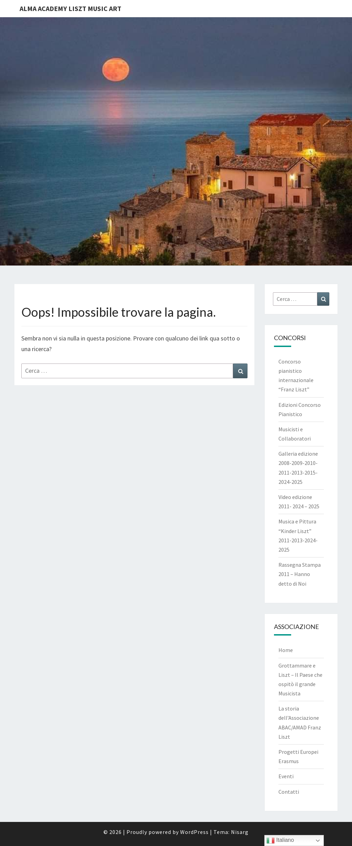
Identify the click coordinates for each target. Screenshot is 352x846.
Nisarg (240, 831)
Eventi (286, 776)
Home (285, 650)
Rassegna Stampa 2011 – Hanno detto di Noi (299, 574)
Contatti (288, 791)
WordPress (194, 831)
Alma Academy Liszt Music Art (70, 8)
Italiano (280, 840)
